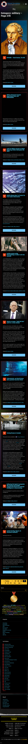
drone (17, 442)
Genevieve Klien (7, 644)
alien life (4, 634)
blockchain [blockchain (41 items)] (21, 607)
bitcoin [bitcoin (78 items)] (18, 607)
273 (10, 583)
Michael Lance (7, 683)
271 (5, 583)
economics (19, 402)
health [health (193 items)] (4, 610)
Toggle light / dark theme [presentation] (26, 4)
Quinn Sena (6, 648)
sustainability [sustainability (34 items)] (6, 614)
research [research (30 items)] (19, 613)
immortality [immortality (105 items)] (18, 610)
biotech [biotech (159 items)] (9, 607)
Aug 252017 (4, 486)
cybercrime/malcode (14, 402)
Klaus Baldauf (8, 124)
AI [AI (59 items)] (6, 605)
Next (19, 583)
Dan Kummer (8, 291)
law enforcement (16, 160)
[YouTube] (25, 739)
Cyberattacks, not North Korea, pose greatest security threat (15, 379)
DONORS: (10, 728)
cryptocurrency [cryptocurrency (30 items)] (7, 608)
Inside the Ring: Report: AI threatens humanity (14, 531)
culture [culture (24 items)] (9, 608)
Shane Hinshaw (7, 672)
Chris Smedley (7, 689)
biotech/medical (13, 291)
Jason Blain (6, 684)
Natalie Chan (7, 676)
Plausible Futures (6, 705)
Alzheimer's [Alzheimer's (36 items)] (9, 605)
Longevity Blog (6, 700)
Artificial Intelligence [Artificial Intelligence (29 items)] (18, 605)
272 (8, 583)
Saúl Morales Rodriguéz (9, 645)
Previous (7, 581)
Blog (14, 9)
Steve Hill (6, 678)
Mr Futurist (5, 702)
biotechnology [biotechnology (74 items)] (14, 607)
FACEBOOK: (6, 723)
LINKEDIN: (7, 725)
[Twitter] (22, 739)
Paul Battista (7, 653)
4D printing (5, 624)
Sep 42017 (4, 96)
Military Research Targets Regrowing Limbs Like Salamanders (14, 96)
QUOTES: (16, 735)
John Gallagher (8, 160)
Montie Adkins (7, 686)
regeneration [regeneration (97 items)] (15, 613)
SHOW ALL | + (4, 691)
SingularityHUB (6, 706)
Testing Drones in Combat (14, 433)
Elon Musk (5, 628)
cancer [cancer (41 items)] (4, 608)
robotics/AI (18, 226)
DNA (3, 626)
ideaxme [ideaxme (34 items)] (15, 610)
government (21, 567)
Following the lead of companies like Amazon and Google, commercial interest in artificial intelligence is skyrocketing (16, 486)
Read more (14, 86)
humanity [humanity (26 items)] (12, 610)
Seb (5, 681)
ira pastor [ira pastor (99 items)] (4, 611)
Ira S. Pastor (6, 687)
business (17, 291)
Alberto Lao (6, 670)
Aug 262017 (4, 433)
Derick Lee (6, 669)
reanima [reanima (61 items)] (5, 613)
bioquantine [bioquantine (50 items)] (23, 605)
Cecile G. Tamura (7, 666)
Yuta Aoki (6, 667)
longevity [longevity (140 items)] (19, 611)
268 (18, 581)
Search (25, 590)
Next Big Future (6, 703)
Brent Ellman (7, 679)
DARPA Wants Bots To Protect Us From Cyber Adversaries (16, 196)
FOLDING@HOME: (7, 732)
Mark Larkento (8, 82)
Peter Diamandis (6, 625)
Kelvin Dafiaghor (7, 656)
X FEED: (7, 727)
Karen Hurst (6, 658)
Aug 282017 (4, 196)
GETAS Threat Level (14, 719)
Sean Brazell (6, 675)
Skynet (4, 631)
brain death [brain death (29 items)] (24, 607)
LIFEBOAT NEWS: (17, 723)
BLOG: (15, 727)
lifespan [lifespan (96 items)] (15, 611)
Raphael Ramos (7, 673)
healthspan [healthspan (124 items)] (8, 610)
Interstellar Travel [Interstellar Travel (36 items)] (23, 610)
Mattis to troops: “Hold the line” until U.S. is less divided (15, 322)
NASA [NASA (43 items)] (22, 611)
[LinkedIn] (23, 739)
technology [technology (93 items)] (11, 614)
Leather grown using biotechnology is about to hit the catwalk (16, 254)
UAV (7, 441)
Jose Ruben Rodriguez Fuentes (10, 659)
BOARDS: (16, 728)
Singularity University (7, 630)
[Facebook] (21, 739)
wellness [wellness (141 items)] (21, 614)
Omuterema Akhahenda (9, 662)
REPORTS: (16, 730)
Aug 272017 (4, 255)
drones (12, 160)
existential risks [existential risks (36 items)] (14, 608)
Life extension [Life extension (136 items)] (10, 611)
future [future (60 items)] (20, 608)
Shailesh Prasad (7, 652)
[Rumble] (26, 739)
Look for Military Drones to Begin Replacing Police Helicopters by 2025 (16, 150)
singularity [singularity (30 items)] (23, 613)
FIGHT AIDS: (8, 730)
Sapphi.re (19, 739)
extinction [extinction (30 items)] (18, 608)
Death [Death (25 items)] (11, 608)
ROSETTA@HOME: (6, 734)
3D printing (5, 623)
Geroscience (5, 699)
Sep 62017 (4, 58)
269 (21, 581)
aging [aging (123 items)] (5, 605)
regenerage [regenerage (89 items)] (9, 613)
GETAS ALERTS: (17, 725)
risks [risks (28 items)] (20, 613)
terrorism (23, 160)
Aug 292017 (4, 150)
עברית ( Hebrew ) (20, 436)
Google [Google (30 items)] (25, 608)
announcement (6, 223)
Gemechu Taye (7, 655)
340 (15, 583)
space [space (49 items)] (25, 613)
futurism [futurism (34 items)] (23, 608)
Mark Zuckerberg (6, 632)
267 (15, 581)
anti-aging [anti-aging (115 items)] (13, 605)
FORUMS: (11, 735)
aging (4, 633)
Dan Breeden (7, 650)
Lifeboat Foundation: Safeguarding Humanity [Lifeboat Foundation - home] (11, 4)
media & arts (21, 291)
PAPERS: (16, 734)
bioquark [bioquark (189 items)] (5, 607)
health (12, 226)
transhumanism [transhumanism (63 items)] (16, 614)
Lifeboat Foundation (8, 739)
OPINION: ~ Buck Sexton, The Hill (16, 58)
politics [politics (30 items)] (3, 613)
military (12, 82)
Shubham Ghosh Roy (8, 647)
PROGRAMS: (16, 732)
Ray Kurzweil (5, 627)
